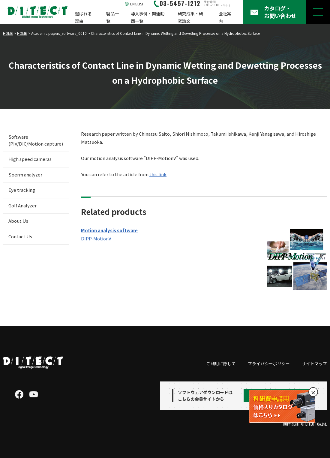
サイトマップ (314, 363)
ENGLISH (137, 3)
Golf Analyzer (22, 205)
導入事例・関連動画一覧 (147, 17)
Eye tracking (21, 190)
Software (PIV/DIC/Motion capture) (35, 140)
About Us (18, 221)
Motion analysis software (109, 230)
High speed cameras (30, 159)
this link (157, 174)
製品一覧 (112, 17)
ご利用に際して (221, 363)
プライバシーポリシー (269, 363)
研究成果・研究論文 (190, 17)
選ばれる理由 (83, 17)
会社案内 (225, 17)
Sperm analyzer (25, 174)
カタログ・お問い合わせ (280, 12)
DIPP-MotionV (96, 238)
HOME (8, 33)
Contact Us (20, 236)
